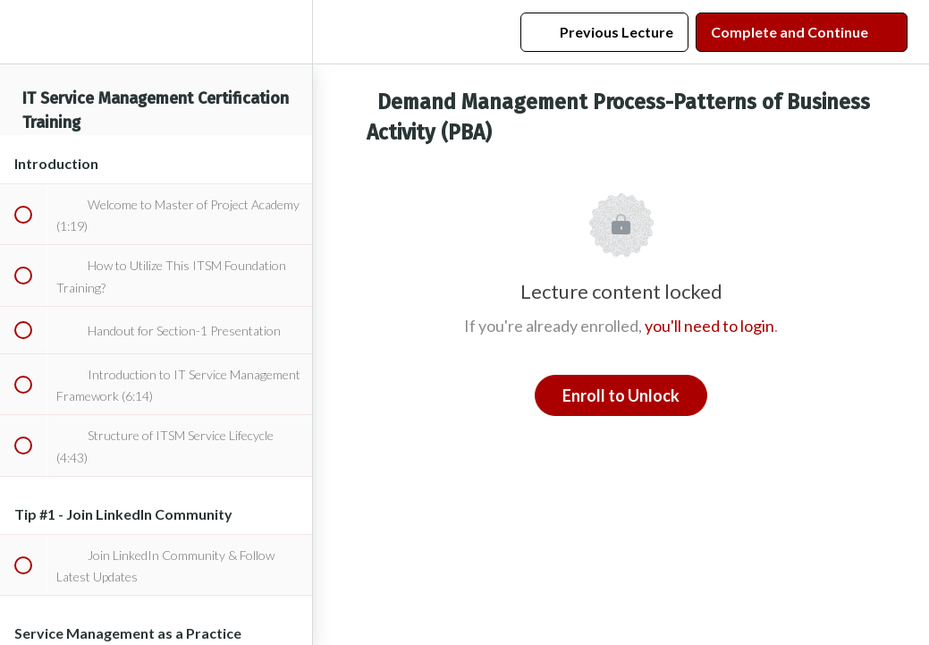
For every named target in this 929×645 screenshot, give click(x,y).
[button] (22, 32)
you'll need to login (709, 325)
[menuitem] (289, 32)
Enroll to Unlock (621, 395)
